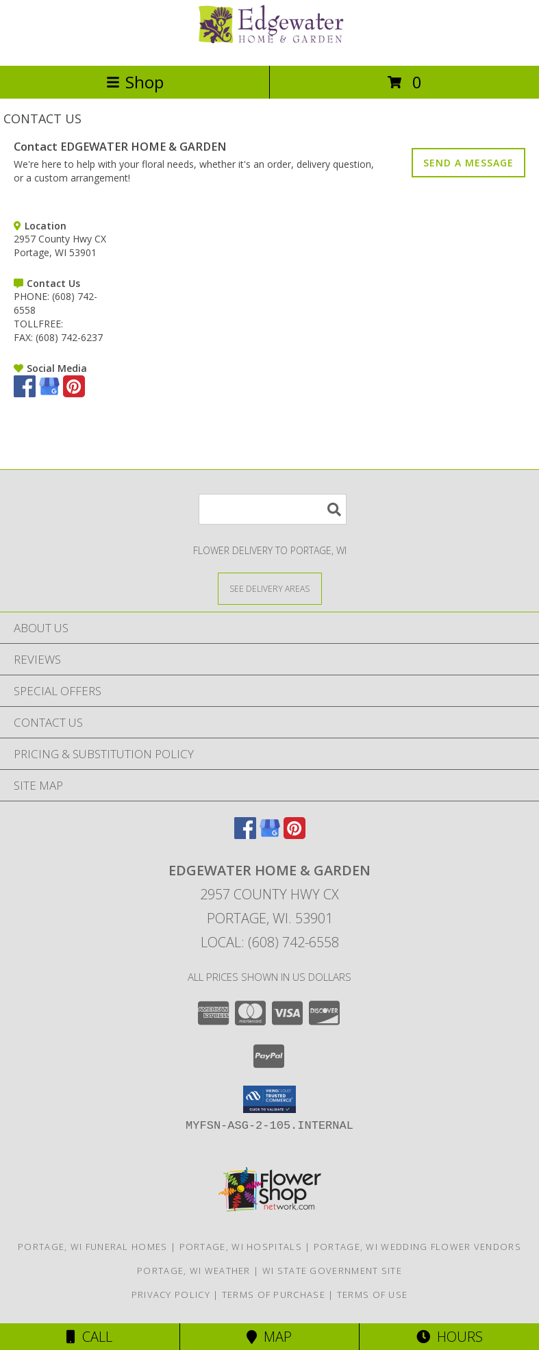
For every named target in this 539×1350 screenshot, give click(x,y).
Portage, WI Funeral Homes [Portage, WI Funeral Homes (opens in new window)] (93, 1246)
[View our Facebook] (25, 393)
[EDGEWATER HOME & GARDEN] (270, 45)
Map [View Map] (269, 1336)
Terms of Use (372, 1294)
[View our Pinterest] (74, 393)
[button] (269, 1099)
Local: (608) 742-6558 (270, 942)
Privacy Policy (170, 1294)
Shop (135, 82)
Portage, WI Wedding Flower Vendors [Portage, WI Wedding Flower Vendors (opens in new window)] (417, 1246)
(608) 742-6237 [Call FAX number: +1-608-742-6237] (69, 337)
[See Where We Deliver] (270, 588)
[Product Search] (273, 509)
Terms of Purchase (273, 1294)
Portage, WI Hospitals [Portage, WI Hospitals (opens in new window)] (240, 1246)
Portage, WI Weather (194, 1270)
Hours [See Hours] (449, 1336)
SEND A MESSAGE (468, 162)
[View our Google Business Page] (49, 393)
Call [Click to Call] (89, 1336)
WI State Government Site (332, 1270)
